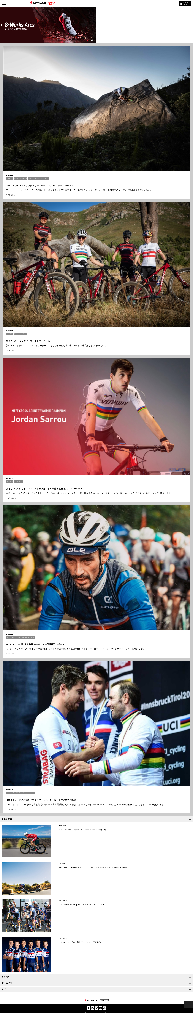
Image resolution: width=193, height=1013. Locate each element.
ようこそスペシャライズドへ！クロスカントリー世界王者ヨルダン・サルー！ (44, 488)
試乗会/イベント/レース (20, 178)
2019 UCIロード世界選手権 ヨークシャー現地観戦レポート (35, 644)
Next (191, 25)
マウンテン (9, 178)
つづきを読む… (11, 195)
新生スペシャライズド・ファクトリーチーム (28, 341)
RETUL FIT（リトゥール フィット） (38, 178)
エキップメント (18, 481)
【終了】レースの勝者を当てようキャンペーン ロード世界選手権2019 (41, 800)
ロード (8, 637)
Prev (1, 25)
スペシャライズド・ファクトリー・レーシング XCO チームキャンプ (39, 185)
